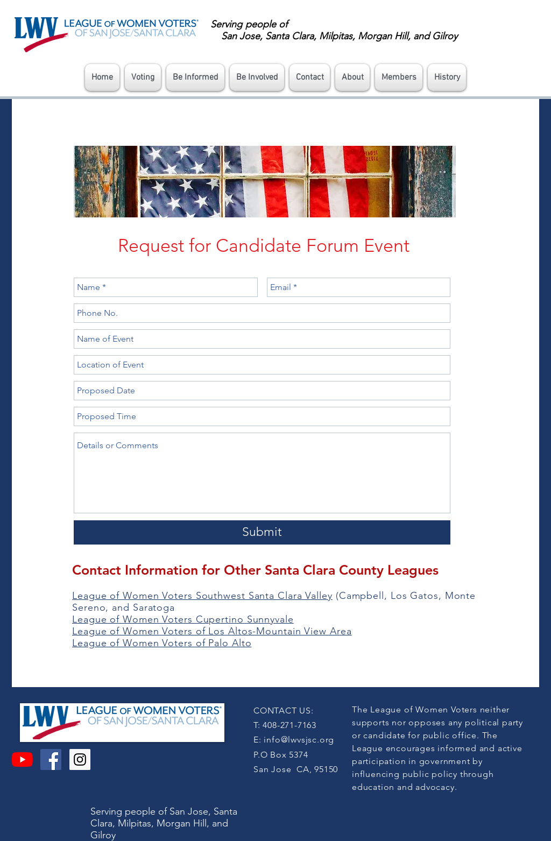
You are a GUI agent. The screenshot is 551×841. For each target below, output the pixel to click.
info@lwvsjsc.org (299, 739)
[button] (143, 77)
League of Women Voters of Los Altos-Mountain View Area (212, 631)
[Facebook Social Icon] (50, 759)
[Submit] (262, 532)
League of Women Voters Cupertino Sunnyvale (183, 619)
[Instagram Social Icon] (79, 759)
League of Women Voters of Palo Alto (162, 643)
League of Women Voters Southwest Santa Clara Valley (202, 596)
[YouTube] (22, 759)
